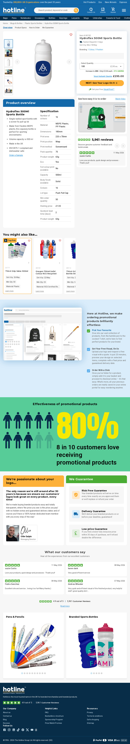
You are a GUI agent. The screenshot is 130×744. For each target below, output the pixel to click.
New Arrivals (110, 2)
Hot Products (89, 2)
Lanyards (75, 18)
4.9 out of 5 (58, 601)
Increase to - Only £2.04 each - (105, 71)
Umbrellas (97, 18)
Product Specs (21, 28)
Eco (100, 2)
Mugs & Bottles (16, 23)
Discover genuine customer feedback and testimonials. (95, 146)
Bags (5, 18)
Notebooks (26, 18)
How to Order (34, 28)
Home (5, 23)
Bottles (52, 18)
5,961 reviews (102, 139)
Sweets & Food (113, 18)
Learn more (9, 291)
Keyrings (63, 18)
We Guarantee (48, 28)
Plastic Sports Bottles (33, 23)
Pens (14, 18)
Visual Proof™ (109, 89)
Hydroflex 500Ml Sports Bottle (57, 23)
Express (123, 2)
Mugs (86, 18)
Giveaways (40, 18)
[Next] (25, 263)
